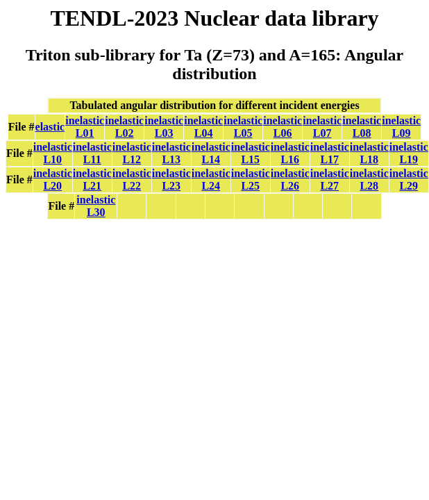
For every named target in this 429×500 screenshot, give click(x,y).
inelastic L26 (290, 179)
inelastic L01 (84, 127)
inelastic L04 (203, 127)
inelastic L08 (361, 127)
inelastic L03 (163, 127)
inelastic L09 (401, 127)
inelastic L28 (369, 179)
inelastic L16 (290, 153)
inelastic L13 (171, 153)
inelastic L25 (250, 179)
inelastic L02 (124, 127)
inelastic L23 (171, 179)
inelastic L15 (250, 153)
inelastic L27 (329, 179)
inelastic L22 (131, 179)
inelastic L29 (408, 179)
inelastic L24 (211, 179)
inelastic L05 (243, 127)
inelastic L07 (322, 127)
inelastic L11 (92, 153)
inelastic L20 (52, 179)
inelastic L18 (369, 153)
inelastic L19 (408, 153)
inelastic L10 (52, 153)
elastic (50, 127)
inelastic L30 (95, 206)
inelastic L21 (92, 179)
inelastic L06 (282, 127)
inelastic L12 (131, 153)
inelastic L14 (211, 153)
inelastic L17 (329, 153)
